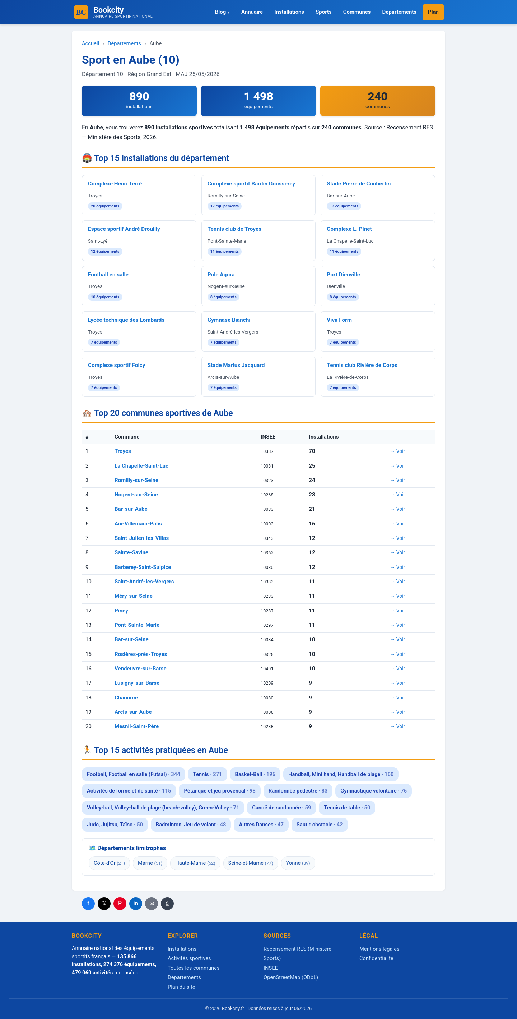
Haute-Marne (195, 863)
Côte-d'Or (109, 863)
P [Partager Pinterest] (120, 903)
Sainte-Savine (131, 552)
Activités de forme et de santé (129, 791)
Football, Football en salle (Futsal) (133, 774)
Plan (433, 12)
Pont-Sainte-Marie (137, 625)
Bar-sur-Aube (131, 509)
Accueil (90, 43)
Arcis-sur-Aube (133, 712)
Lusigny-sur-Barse (137, 683)
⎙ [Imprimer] (167, 903)
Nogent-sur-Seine (136, 494)
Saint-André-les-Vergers (144, 581)
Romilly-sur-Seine (136, 480)
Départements (399, 12)
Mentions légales (379, 949)
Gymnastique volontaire (373, 791)
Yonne (298, 863)
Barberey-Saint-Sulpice (143, 567)
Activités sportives (189, 958)
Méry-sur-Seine (134, 596)
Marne (150, 863)
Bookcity (123, 12)
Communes (357, 12)
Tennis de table (347, 807)
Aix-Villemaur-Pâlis (138, 523)
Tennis (207, 774)
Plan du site (181, 987)
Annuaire (252, 12)
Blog (220, 12)
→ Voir (397, 451)
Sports (324, 12)
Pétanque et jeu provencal (219, 791)
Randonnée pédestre (298, 791)
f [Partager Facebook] (88, 903)
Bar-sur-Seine (132, 639)
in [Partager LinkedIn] (136, 903)
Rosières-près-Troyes (141, 654)
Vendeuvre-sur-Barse (141, 668)
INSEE (271, 968)
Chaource (126, 697)
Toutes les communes (194, 968)
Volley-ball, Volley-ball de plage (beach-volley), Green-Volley (163, 807)
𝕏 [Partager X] (104, 903)
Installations (289, 12)
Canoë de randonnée (281, 807)
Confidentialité (376, 958)
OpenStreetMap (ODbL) (291, 977)
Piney (121, 610)
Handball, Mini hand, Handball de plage (340, 774)
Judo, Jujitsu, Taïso (115, 824)
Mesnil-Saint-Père (137, 726)
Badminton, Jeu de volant (191, 824)
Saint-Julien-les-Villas (142, 538)
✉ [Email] (151, 903)
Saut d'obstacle (320, 824)
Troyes (123, 451)
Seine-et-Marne (250, 863)
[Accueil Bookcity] (81, 12)
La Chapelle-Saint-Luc (141, 466)
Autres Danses (261, 824)
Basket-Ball (255, 774)
